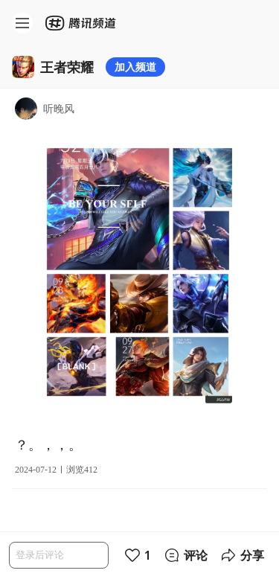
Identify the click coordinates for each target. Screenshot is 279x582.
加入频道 (135, 67)
